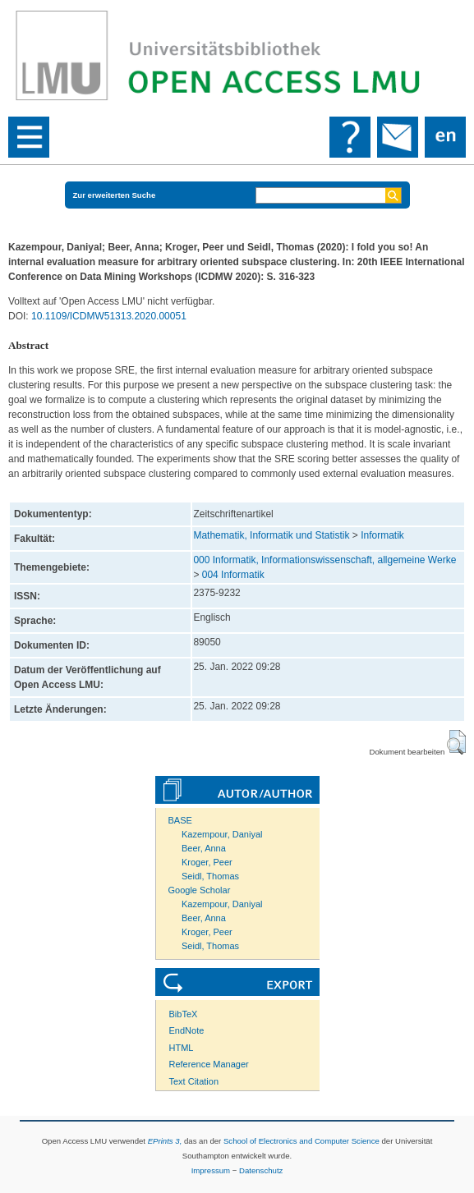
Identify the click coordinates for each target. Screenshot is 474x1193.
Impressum (210, 1170)
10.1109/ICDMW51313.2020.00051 (108, 316)
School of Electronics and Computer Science (301, 1140)
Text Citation (194, 1081)
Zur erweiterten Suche (114, 195)
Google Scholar (199, 890)
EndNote (187, 1030)
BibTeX (183, 1014)
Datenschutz (261, 1170)
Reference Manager (209, 1064)
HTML (181, 1048)
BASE (180, 820)
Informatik (382, 535)
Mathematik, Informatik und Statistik (271, 535)
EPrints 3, (165, 1140)
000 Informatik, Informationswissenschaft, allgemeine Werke (324, 560)
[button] (456, 742)
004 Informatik (233, 574)
